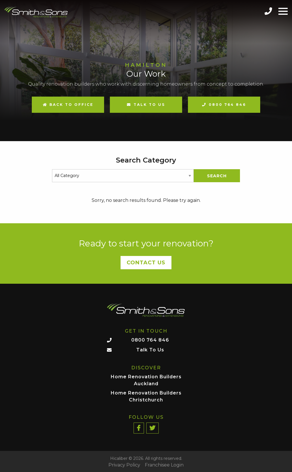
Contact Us (146, 262)
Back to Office (68, 104)
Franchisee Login (164, 465)
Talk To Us (150, 350)
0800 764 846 (227, 104)
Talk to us (149, 104)
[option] (146, 70)
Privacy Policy (124, 465)
